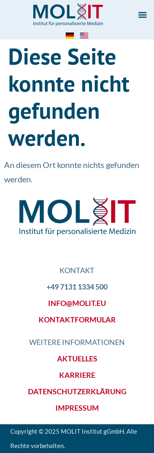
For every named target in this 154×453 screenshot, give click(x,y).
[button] (142, 15)
